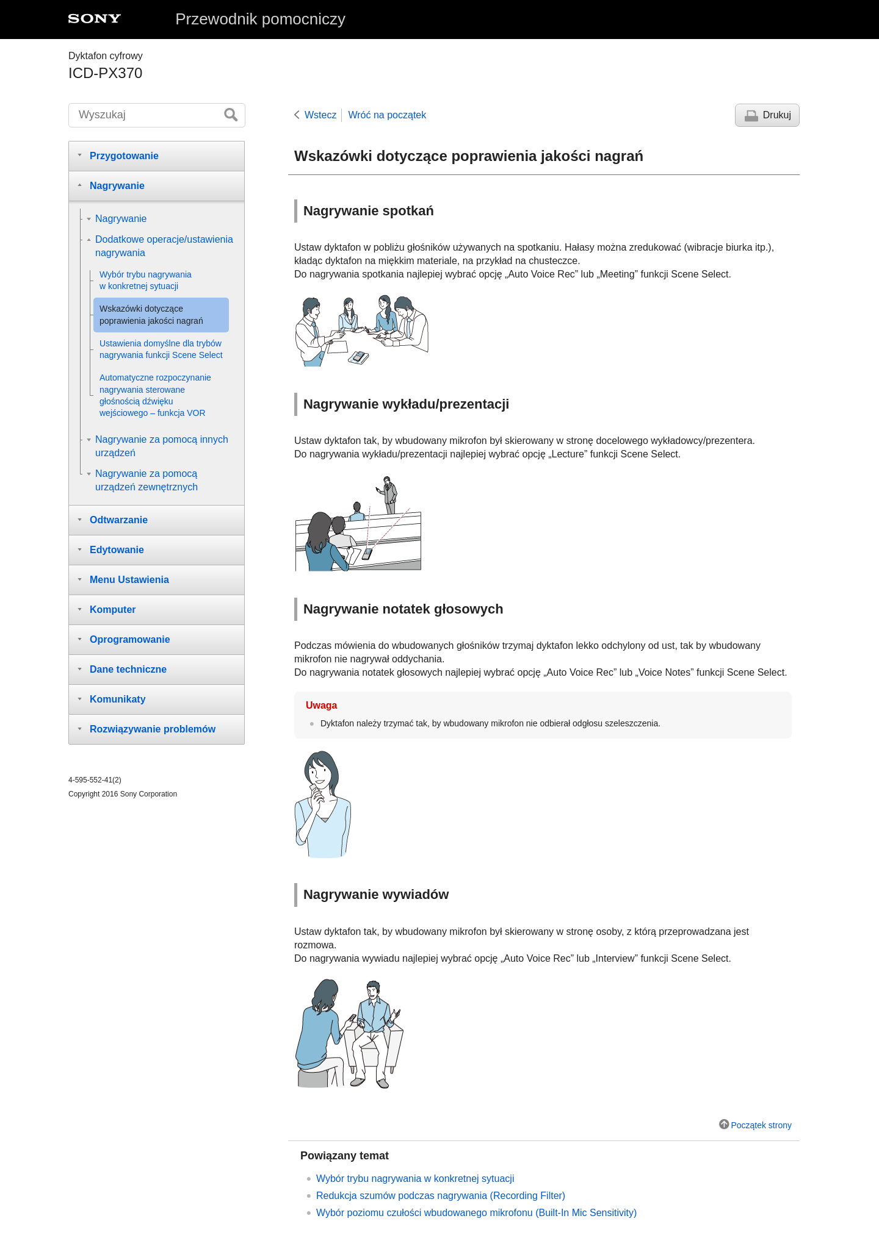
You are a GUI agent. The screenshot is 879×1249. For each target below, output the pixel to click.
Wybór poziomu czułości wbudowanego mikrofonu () (476, 1213)
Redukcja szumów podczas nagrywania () (440, 1195)
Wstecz (320, 115)
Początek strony (761, 1125)
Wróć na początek (387, 115)
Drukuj (777, 115)
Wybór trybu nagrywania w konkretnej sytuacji (415, 1178)
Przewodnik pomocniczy (260, 19)
